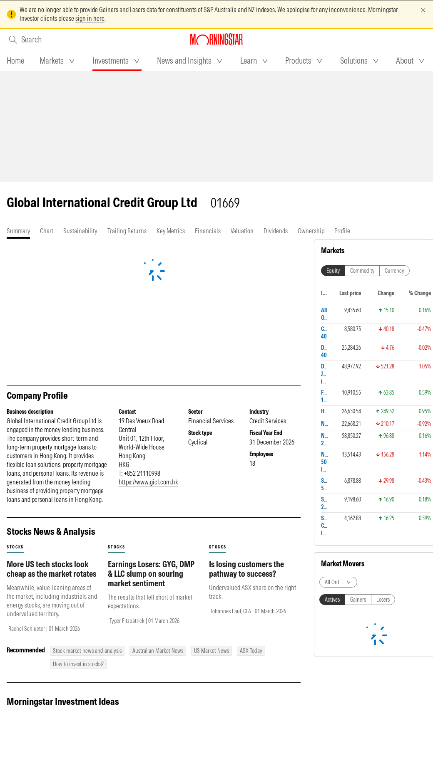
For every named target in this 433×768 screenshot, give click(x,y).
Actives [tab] (332, 599)
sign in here (90, 18)
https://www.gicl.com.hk (148, 482)
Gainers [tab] (358, 599)
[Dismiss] (423, 10)
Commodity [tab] (362, 270)
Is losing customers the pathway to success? (246, 568)
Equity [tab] (333, 270)
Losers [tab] (383, 599)
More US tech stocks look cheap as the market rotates (51, 568)
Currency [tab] (394, 270)
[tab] (15, 60)
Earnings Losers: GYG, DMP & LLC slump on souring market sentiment (151, 573)
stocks (15, 547)
